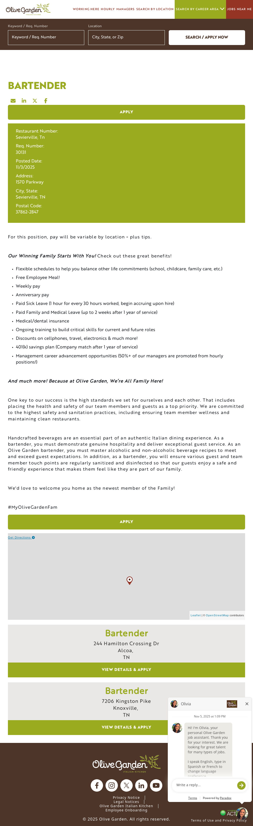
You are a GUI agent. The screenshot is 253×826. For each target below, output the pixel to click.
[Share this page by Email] (13, 99)
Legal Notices (126, 801)
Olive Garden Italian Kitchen (126, 805)
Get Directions (21, 537)
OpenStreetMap (217, 615)
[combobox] (126, 37)
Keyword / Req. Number (28, 26)
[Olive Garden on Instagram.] (111, 785)
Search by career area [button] (200, 9)
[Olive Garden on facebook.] (97, 785)
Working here (86, 9)
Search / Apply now (207, 38)
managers (125, 9)
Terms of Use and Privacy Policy (219, 820)
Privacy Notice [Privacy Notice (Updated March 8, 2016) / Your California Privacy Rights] (126, 797)
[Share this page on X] (35, 99)
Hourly (108, 9)
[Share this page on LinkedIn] (24, 99)
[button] (158, 38)
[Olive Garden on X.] (126, 785)
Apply (126, 112)
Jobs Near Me (239, 9)
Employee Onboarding (126, 810)
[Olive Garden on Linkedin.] (141, 785)
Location (95, 26)
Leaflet (196, 615)
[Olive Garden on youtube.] (156, 785)
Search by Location (155, 9)
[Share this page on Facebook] (46, 99)
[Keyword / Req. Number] (46, 37)
